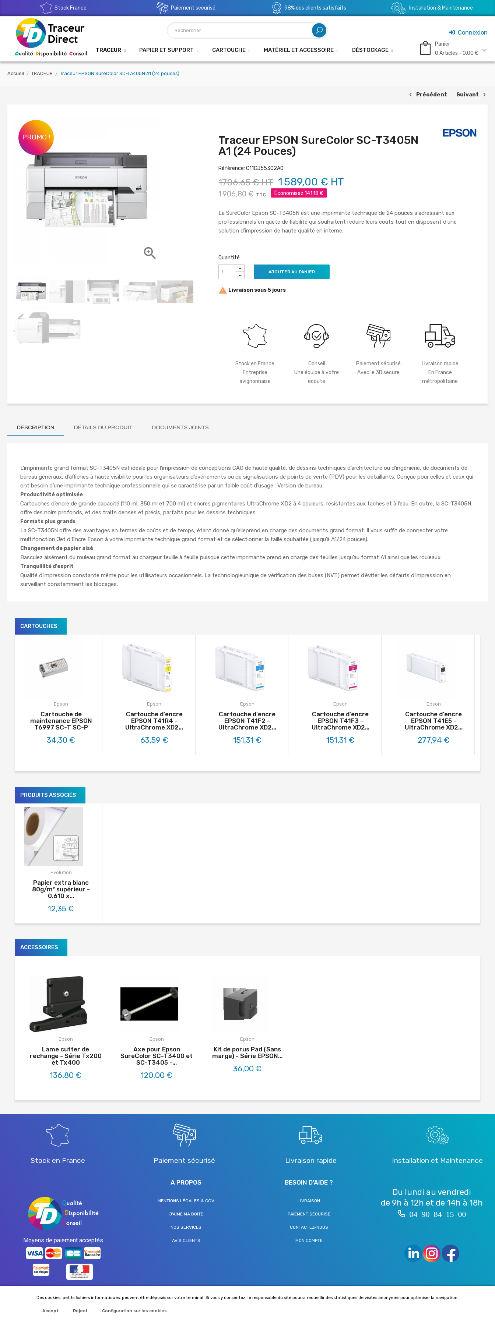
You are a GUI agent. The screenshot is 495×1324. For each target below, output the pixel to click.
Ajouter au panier (291, 271)
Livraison (309, 1200)
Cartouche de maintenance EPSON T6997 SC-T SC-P (61, 721)
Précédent (427, 95)
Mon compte (309, 1240)
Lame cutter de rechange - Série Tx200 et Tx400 (66, 1056)
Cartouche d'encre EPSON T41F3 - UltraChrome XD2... (340, 721)
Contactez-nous (309, 1227)
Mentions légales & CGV (186, 1200)
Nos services (186, 1227)
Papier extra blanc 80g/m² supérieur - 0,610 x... (61, 889)
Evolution (61, 872)
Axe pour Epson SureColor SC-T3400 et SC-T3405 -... (156, 1056)
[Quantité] (227, 272)
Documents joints (180, 427)
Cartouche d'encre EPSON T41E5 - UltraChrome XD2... (434, 721)
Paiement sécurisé (309, 1214)
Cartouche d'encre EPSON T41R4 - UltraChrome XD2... (154, 721)
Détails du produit (103, 427)
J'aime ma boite (186, 1214)
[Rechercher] (247, 30)
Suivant (472, 95)
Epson (61, 704)
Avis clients (186, 1240)
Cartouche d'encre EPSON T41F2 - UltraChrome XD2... (247, 721)
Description (36, 427)
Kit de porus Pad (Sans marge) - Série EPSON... (247, 1052)
